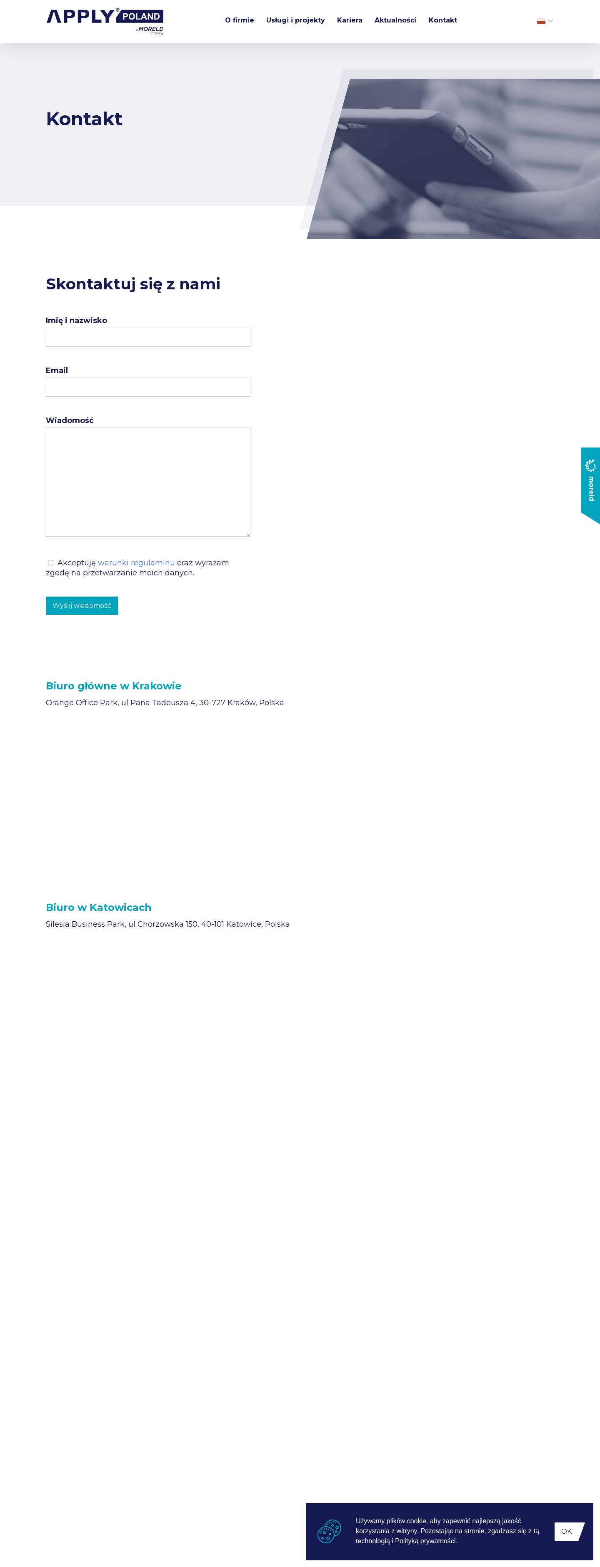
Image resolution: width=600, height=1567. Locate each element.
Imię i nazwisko (76, 320)
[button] (460, 1542)
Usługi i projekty (295, 20)
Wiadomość (70, 420)
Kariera (349, 20)
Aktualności (396, 20)
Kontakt (443, 20)
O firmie (239, 20)
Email (57, 370)
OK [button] (566, 1531)
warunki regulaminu (136, 562)
